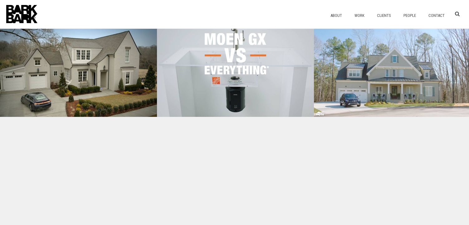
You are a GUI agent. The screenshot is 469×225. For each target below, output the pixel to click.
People (409, 15)
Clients (384, 15)
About (336, 15)
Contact (436, 15)
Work (359, 15)
